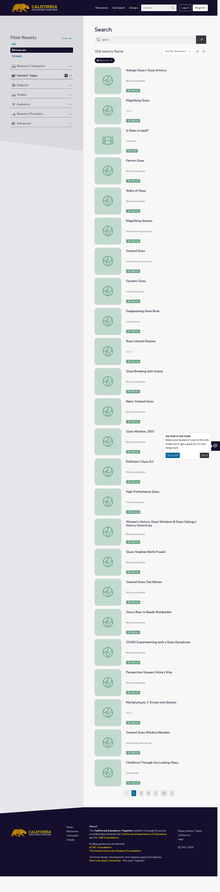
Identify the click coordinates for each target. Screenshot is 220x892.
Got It (204, 455)
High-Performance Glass (142, 492)
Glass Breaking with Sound (144, 371)
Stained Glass (135, 251)
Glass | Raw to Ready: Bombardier (149, 612)
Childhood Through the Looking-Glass (152, 763)
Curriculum (118, 8)
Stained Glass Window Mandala (148, 733)
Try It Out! (172, 455)
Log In (185, 8)
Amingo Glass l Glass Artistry (146, 70)
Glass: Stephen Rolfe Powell (146, 552)
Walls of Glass (136, 191)
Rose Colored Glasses (141, 341)
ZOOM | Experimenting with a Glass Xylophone (158, 642)
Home (70, 827)
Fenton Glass (135, 161)
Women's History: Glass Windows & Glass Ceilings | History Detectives (161, 524)
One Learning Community (105, 860)
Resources (101, 8)
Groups (133, 8)
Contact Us (184, 835)
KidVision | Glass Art (140, 462)
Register (200, 8)
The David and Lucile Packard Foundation (115, 851)
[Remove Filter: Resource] (111, 60)
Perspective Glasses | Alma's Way (149, 672)
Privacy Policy (185, 831)
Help (180, 839)
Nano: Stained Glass (140, 401)
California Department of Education (144, 834)
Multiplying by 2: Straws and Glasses (151, 702)
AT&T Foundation (100, 847)
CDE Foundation (108, 837)
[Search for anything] (148, 39)
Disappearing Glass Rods (142, 311)
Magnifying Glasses (139, 221)
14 (163, 793)
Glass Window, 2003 (140, 432)
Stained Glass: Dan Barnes (144, 582)
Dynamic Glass (136, 281)
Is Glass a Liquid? (137, 131)
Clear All (66, 38)
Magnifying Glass (137, 100)
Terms (198, 831)
